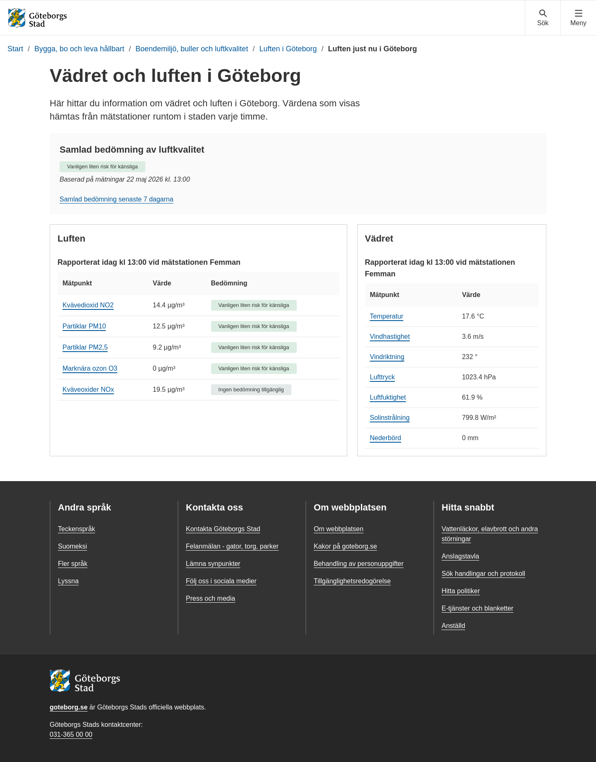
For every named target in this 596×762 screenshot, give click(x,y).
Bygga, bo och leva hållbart (79, 49)
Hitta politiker (461, 590)
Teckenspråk (76, 528)
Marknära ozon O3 (90, 368)
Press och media (210, 598)
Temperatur (387, 316)
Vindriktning (387, 356)
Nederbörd (385, 437)
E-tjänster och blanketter (477, 608)
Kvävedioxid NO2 (88, 305)
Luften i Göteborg (288, 49)
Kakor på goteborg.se (345, 546)
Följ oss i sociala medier (221, 581)
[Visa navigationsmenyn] (578, 18)
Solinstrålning (390, 417)
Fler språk (72, 563)
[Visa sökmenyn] (542, 18)
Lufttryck (382, 377)
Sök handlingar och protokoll (483, 573)
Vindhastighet (390, 336)
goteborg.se (69, 707)
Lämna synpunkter (213, 563)
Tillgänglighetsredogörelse (352, 581)
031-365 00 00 (71, 734)
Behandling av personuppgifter (359, 563)
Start (15, 49)
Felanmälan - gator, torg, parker (232, 546)
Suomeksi (72, 546)
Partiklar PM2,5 (85, 347)
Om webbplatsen (338, 528)
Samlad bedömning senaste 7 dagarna (116, 199)
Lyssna (68, 581)
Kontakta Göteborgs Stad (223, 528)
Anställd (453, 625)
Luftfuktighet (388, 397)
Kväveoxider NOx (88, 389)
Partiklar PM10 (84, 326)
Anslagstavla (460, 556)
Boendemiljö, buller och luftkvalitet (191, 49)
